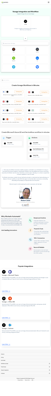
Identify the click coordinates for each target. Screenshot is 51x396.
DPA (32, 395)
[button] (49, 2)
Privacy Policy (20, 395)
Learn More (6, 292)
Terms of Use (27, 395)
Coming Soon (19, 93)
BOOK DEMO (3, 367)
